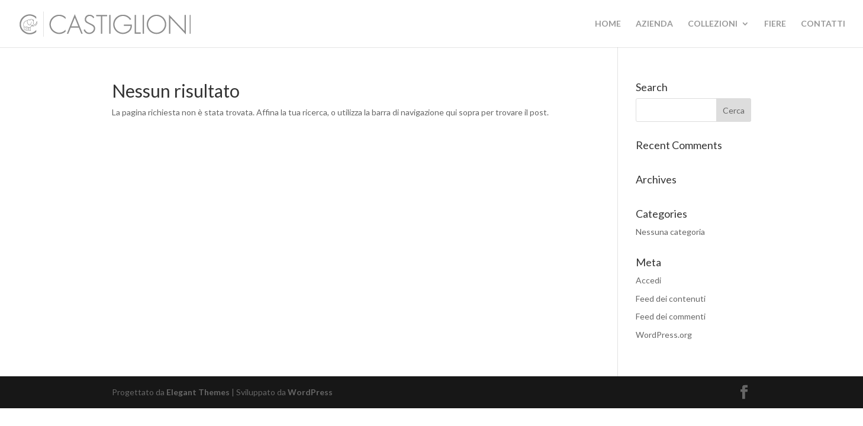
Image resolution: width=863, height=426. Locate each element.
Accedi (648, 280)
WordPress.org (664, 335)
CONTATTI (823, 24)
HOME (608, 24)
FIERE (775, 24)
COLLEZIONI (713, 24)
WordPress (310, 392)
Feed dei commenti (671, 316)
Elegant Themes (198, 392)
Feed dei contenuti (671, 298)
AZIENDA (654, 24)
